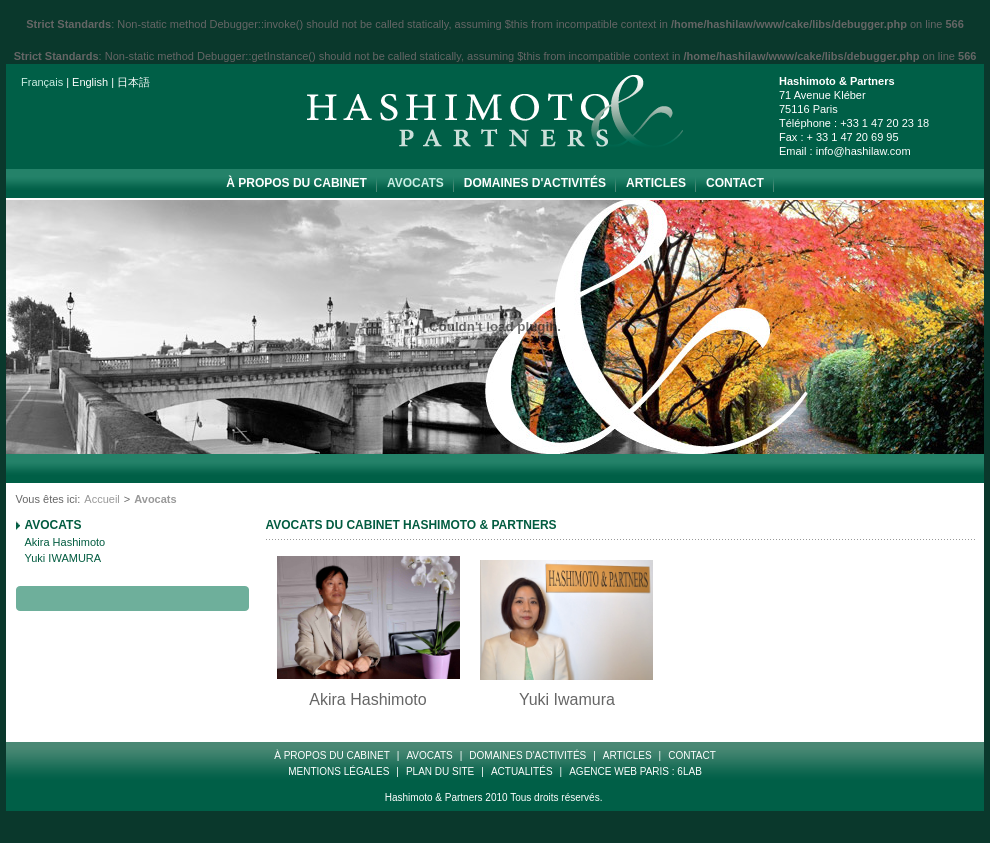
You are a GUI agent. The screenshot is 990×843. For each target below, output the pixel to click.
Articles (656, 183)
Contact (735, 183)
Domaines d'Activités (535, 183)
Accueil (101, 499)
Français (42, 82)
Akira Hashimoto (65, 542)
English (90, 82)
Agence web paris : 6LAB (635, 771)
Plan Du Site (440, 771)
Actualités (522, 771)
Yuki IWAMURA (63, 558)
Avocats (415, 183)
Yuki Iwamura (567, 699)
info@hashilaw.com (863, 151)
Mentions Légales (338, 771)
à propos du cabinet (296, 183)
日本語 (133, 82)
